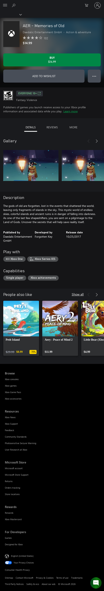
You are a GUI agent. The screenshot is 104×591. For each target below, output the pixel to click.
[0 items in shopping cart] (88, 5)
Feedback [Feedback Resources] (9, 430)
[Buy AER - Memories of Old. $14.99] (52, 59)
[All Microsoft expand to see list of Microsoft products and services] (5, 5)
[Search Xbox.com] (14, 5)
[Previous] (88, 141)
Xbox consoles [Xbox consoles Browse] (12, 379)
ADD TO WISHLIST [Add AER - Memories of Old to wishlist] (43, 76)
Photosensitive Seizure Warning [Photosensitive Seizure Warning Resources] (20, 443)
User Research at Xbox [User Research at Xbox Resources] (16, 449)
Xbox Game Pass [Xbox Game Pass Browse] (13, 392)
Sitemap (9, 577)
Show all (78, 294)
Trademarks (77, 577)
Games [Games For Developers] (8, 538)
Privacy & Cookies (45, 577)
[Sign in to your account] (97, 5)
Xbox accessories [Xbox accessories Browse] (13, 398)
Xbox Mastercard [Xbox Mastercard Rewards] (13, 519)
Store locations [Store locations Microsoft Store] (12, 494)
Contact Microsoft (24, 577)
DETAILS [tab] (31, 127)
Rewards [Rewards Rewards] (9, 512)
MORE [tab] (73, 127)
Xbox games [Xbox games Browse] (11, 385)
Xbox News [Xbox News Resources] (10, 417)
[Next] (97, 141)
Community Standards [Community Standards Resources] (16, 436)
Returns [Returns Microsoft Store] (9, 481)
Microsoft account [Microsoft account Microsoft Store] (14, 468)
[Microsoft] (52, 3)
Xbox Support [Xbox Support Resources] (11, 423)
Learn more (70, 111)
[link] (21, 328)
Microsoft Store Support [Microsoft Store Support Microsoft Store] (16, 474)
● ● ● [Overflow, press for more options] (94, 76)
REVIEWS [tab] (52, 127)
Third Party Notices (14, 584)
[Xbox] (10, 14)
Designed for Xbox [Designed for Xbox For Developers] (14, 544)
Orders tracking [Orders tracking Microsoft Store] (12, 487)
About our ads (48, 584)
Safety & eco (32, 584)
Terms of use (62, 577)
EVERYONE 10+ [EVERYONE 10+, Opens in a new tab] (29, 93)
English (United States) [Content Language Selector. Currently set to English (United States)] (22, 556)
